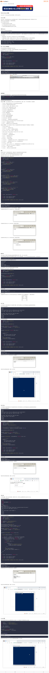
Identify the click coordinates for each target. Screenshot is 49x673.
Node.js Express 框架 (11, 3)
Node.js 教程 (5, 3)
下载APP (45, 1)
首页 (1, 3)
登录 (47, 1)
